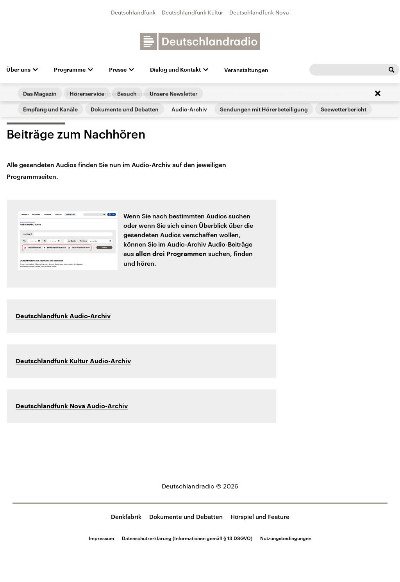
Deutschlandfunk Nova (259, 12)
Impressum (101, 538)
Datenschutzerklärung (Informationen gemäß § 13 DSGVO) (187, 538)
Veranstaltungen (246, 70)
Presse (118, 69)
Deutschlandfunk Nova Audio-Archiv (72, 406)
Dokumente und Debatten (186, 516)
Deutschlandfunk (133, 12)
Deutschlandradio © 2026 (200, 486)
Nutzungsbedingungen (285, 538)
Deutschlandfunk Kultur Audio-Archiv (73, 361)
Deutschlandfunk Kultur (192, 12)
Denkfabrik (126, 516)
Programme (70, 69)
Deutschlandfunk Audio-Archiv (63, 316)
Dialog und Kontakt (175, 69)
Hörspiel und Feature (259, 516)
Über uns (18, 69)
